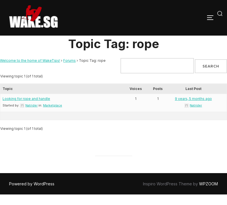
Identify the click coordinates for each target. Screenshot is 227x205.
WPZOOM (208, 183)
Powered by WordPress (31, 183)
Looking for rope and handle (26, 99)
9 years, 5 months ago (193, 99)
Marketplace (52, 105)
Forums (69, 60)
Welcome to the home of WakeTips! (30, 60)
